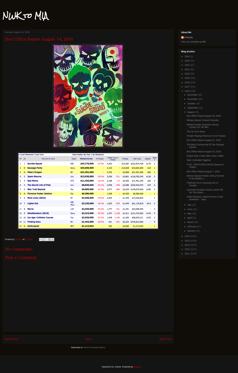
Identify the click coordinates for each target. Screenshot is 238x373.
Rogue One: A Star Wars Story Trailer (205, 156)
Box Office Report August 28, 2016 (204, 116)
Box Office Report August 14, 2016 (204, 151)
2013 (187, 245)
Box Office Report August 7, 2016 (203, 171)
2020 (187, 73)
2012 (187, 249)
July (189, 205)
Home (88, 339)
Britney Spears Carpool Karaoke (203, 120)
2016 (187, 91)
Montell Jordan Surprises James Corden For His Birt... (202, 126)
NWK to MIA (25, 15)
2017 (187, 86)
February (192, 226)
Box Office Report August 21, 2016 (204, 140)
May (189, 213)
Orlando (188, 37)
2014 (187, 240)
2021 (187, 69)
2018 (187, 82)
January (191, 231)
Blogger (136, 367)
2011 (187, 253)
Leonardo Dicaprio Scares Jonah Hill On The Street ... (205, 191)
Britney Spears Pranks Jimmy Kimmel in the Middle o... (205, 177)
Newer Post (11, 339)
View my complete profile (193, 41)
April (189, 218)
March (190, 222)
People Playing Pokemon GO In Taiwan (206, 136)
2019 (187, 78)
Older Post (165, 339)
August (191, 112)
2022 (187, 65)
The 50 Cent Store (196, 131)
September (193, 108)
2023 (187, 60)
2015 (187, 236)
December (192, 95)
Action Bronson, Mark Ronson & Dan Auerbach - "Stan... (205, 198)
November (192, 99)
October (191, 103)
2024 (187, 56)
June (190, 209)
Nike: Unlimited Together (199, 160)
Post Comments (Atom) (94, 347)
